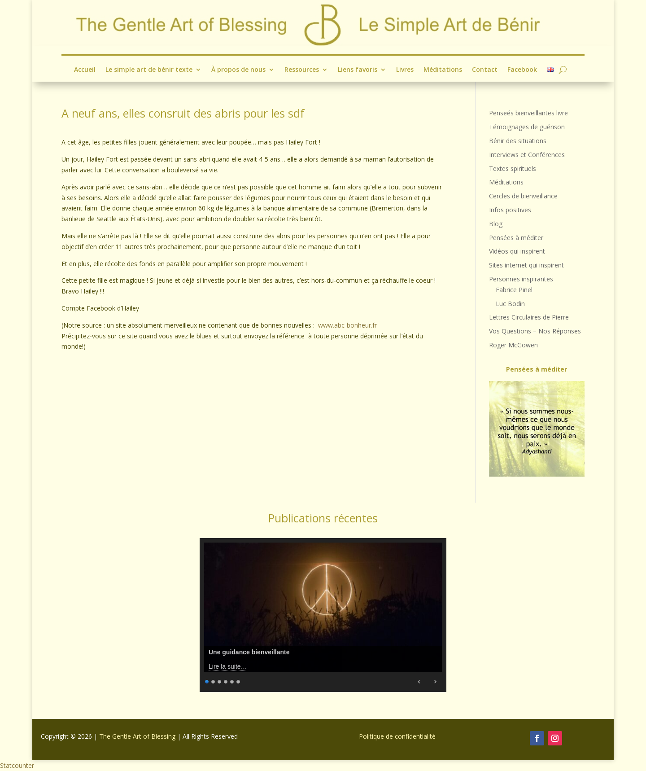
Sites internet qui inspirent (526, 265)
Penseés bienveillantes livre (528, 113)
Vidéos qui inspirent (517, 251)
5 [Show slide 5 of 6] (232, 680)
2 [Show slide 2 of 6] (213, 680)
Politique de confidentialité (397, 736)
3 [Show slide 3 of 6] (220, 680)
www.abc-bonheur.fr (347, 325)
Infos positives (510, 210)
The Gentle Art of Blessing (137, 736)
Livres (405, 70)
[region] (537, 429)
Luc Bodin (510, 303)
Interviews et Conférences (527, 154)
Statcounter (17, 765)
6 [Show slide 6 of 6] (238, 680)
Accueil (85, 70)
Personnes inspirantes (521, 279)
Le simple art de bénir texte (148, 70)
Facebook (522, 70)
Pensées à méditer (516, 237)
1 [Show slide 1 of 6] (207, 680)
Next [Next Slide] (435, 681)
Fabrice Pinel (514, 289)
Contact (485, 70)
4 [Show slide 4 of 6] (226, 680)
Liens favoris (357, 70)
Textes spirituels (512, 168)
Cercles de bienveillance (523, 196)
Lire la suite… (228, 666)
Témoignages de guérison (527, 127)
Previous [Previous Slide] (419, 681)
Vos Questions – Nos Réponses (535, 331)
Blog (495, 223)
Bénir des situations (517, 140)
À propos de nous (238, 70)
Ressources (301, 70)
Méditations (442, 70)
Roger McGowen (513, 345)
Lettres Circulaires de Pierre (529, 317)
